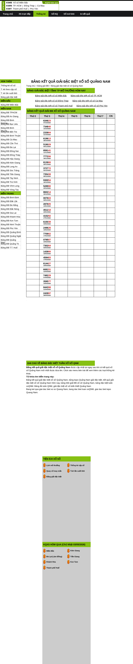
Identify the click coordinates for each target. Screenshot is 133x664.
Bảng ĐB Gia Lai (8, 198)
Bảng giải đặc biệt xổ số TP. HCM (86, 81)
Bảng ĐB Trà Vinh (9, 167)
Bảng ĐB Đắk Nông (10, 194)
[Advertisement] (66, 42)
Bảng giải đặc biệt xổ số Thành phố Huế (53, 91)
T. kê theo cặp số (9, 75)
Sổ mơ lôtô (69, 14)
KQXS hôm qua (51, 3)
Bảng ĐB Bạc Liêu (9, 109)
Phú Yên (34, 9)
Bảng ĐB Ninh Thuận (10, 210)
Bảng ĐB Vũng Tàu (10, 175)
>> (64, 613)
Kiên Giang (75, 488)
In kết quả (85, 14)
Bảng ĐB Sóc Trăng (10, 156)
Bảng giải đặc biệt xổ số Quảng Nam (67, 71)
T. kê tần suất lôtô (9, 79)
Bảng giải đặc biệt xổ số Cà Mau (87, 86)
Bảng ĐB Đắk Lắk (9, 187)
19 (54, 636)
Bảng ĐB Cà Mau (9, 125)
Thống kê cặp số (77, 417)
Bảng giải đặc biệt (9, 82)
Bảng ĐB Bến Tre (9, 117)
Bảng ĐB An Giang (9, 102)
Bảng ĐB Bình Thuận (10, 121)
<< (47, 613)
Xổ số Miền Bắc (20, 2)
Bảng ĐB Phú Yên (9, 214)
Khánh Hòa (51, 499)
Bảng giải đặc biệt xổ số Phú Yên (91, 91)
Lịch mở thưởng (53, 417)
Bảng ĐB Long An (9, 152)
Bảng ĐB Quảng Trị (10, 229)
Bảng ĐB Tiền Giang (10, 160)
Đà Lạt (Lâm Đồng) (54, 494)
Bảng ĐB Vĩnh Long (10, 171)
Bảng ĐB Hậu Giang (10, 144)
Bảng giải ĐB (43, 71)
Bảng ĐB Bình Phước (7, 113)
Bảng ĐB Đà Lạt (8, 133)
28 (54, 621)
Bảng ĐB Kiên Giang (10, 148)
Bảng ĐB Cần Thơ (9, 129)
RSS (131, 661)
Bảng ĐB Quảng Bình (11, 218)
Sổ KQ (54, 14)
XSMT (9, 9)
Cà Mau (41, 6)
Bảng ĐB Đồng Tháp (10, 140)
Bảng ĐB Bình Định (10, 183)
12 (54, 631)
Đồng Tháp (29, 6)
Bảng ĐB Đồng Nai (10, 136)
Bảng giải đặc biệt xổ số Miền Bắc (51, 81)
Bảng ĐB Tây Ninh (9, 163)
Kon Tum (74, 499)
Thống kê (41, 14)
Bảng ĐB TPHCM (9, 98)
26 (54, 641)
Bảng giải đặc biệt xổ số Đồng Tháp (51, 86)
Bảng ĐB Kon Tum (9, 206)
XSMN (9, 6)
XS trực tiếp (24, 14)
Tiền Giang (75, 494)
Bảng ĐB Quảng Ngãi (11, 221)
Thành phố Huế (20, 9)
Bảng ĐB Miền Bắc (9, 90)
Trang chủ (8, 14)
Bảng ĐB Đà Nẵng (9, 190)
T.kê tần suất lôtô (77, 423)
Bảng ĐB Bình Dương (7, 106)
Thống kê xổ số (8, 71)
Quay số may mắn (54, 423)
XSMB (9, 2)
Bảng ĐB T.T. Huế (9, 233)
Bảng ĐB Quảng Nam (8, 225)
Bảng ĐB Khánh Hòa (10, 202)
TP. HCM (17, 6)
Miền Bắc (50, 488)
